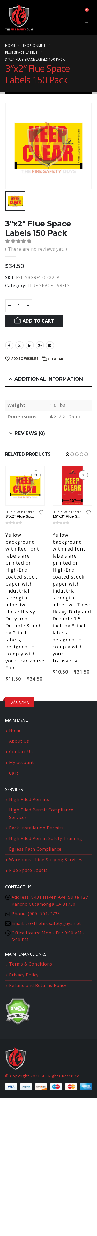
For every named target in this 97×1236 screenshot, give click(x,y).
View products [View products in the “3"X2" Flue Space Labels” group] (36, 475)
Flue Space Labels (28, 870)
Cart (13, 773)
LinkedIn (30, 345)
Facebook (9, 345)
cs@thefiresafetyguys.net (53, 923)
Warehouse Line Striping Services (46, 859)
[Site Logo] (19, 17)
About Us (19, 741)
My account (21, 762)
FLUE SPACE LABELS (49, 285)
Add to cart (38, 321)
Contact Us (21, 752)
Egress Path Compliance (35, 849)
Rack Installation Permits (36, 828)
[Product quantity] (18, 305)
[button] (87, 21)
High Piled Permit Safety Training (45, 838)
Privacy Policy (24, 975)
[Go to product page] (25, 486)
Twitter (19, 345)
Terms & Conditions (30, 964)
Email (50, 345)
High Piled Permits (29, 799)
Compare (56, 359)
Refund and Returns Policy (37, 985)
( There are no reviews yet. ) (36, 249)
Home (15, 730)
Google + (40, 345)
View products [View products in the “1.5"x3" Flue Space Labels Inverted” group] (83, 475)
